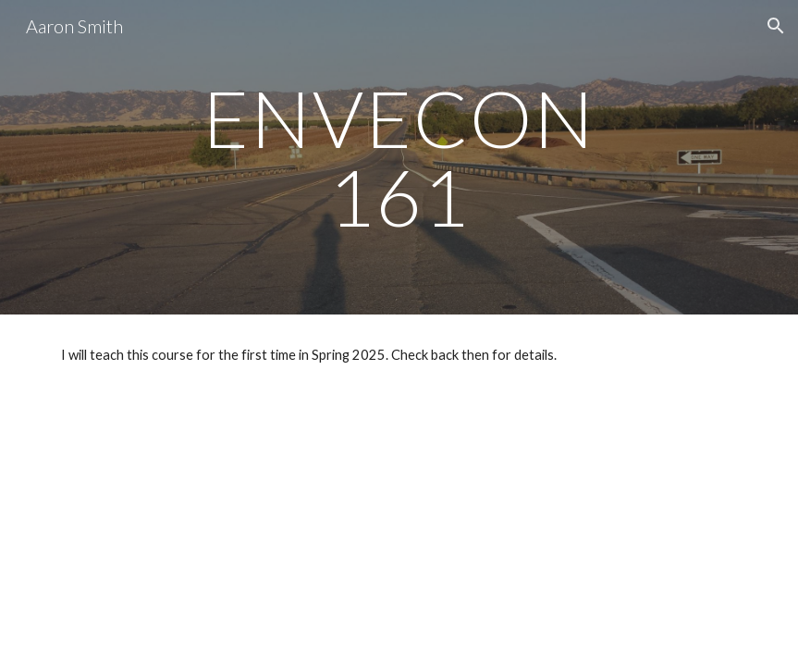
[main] (398, 157)
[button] (776, 26)
